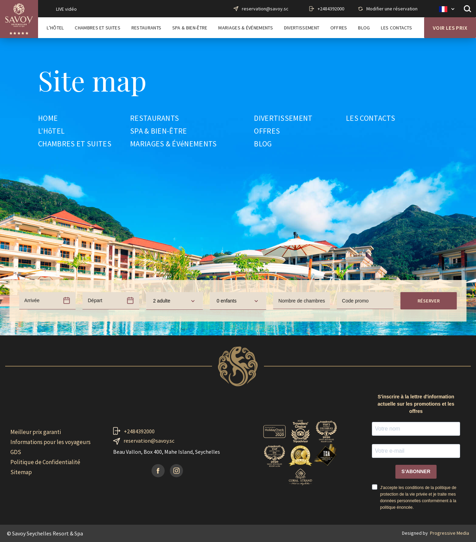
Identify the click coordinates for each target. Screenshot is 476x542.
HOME (48, 118)
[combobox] (174, 301)
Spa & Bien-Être (190, 28)
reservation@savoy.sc (265, 8)
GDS (15, 452)
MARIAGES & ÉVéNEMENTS (173, 143)
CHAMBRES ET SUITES (74, 143)
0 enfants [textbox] (227, 301)
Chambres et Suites (97, 28)
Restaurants (146, 28)
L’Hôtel (55, 28)
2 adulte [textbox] (161, 301)
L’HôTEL (51, 131)
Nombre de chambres (301, 301)
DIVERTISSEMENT (283, 118)
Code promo (355, 301)
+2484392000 (331, 8)
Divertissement (301, 28)
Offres (338, 28)
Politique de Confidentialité (45, 462)
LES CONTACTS (370, 118)
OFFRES (267, 131)
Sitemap (21, 472)
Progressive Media (449, 533)
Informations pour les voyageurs (50, 442)
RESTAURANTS (154, 118)
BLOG (263, 143)
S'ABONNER (416, 471)
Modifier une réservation (392, 8)
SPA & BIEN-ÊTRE (158, 131)
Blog (364, 28)
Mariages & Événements (245, 28)
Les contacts (396, 28)
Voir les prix (450, 27)
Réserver (429, 301)
